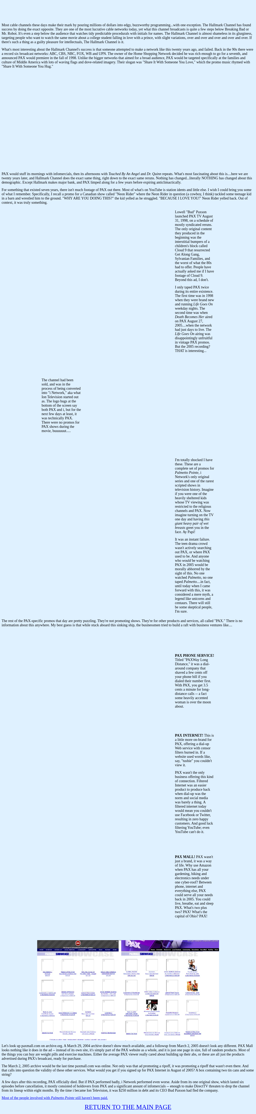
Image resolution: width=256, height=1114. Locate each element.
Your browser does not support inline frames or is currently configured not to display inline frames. (128, 11)
